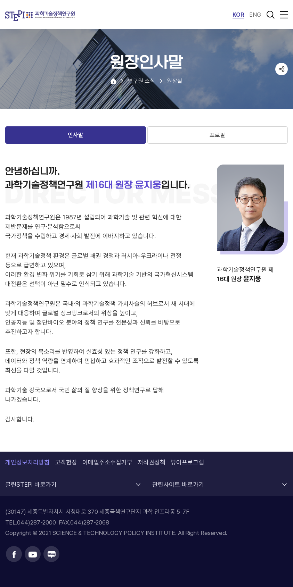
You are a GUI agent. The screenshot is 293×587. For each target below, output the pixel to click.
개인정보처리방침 (27, 462)
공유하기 (281, 69)
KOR (238, 14)
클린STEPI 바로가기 (31, 480)
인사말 (75, 135)
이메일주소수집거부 (107, 462)
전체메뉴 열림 (282, 14)
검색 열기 (270, 14)
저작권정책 (151, 462)
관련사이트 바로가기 (178, 480)
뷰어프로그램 (187, 462)
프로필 (217, 135)
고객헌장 (66, 462)
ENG (255, 14)
